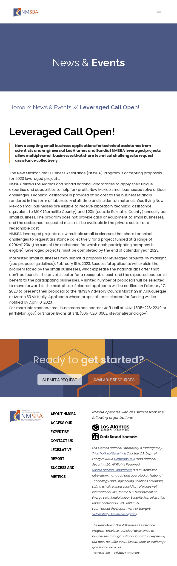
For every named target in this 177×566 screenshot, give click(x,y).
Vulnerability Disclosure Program (114, 514)
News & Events (52, 107)
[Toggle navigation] (159, 12)
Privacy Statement (127, 553)
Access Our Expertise (61, 427)
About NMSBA (63, 414)
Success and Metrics (62, 472)
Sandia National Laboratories (112, 470)
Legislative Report (61, 454)
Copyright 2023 (124, 459)
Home (17, 107)
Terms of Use (100, 553)
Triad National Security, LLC (110, 453)
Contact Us (62, 441)
